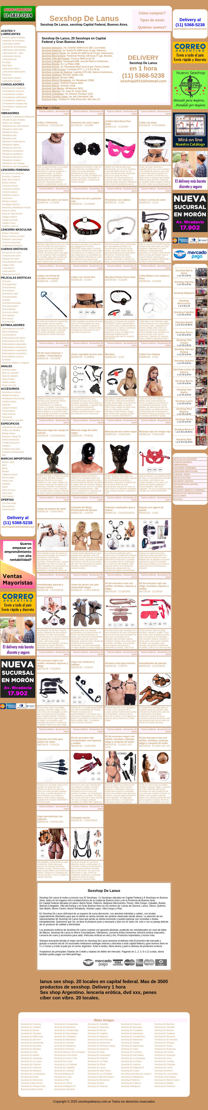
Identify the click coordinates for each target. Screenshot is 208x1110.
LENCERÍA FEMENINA (184, 468)
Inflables (6, 446)
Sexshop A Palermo (130, 1080)
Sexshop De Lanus (84, 18)
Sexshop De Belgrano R (132, 1067)
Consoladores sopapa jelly (14, 103)
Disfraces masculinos (12, 239)
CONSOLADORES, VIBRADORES (182, 463)
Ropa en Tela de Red (12, 213)
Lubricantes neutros (11, 56)
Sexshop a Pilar (61, 1080)
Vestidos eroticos (10, 226)
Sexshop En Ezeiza (130, 1042)
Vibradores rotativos (11, 160)
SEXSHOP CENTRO (183, 481)
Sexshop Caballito (52, 61)
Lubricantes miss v (11, 68)
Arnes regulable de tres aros (87, 354)
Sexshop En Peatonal (165, 1086)
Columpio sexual (80, 817)
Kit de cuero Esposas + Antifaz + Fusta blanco (50, 354)
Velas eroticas (8, 414)
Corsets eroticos (9, 192)
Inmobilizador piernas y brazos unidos (50, 586)
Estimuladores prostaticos (14, 353)
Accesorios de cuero (12, 252)
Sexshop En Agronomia (132, 1046)
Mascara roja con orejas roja (155, 431)
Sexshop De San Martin (132, 1055)
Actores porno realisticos (13, 88)
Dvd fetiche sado (10, 293)
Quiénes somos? (152, 27)
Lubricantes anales (11, 43)
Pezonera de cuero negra (85, 122)
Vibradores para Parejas (13, 120)
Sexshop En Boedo (30, 1030)
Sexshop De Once (163, 1058)
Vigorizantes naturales (12, 420)
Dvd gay (6, 300)
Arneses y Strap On (11, 436)
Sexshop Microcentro (53, 56)
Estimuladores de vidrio (13, 341)
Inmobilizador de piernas (152, 663)
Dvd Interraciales (10, 306)
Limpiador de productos (13, 40)
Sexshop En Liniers (130, 1070)
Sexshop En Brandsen (64, 1027)
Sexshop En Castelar (31, 1027)
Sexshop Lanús (50, 83)
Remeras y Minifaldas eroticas (16, 207)
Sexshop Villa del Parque (55, 58)
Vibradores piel (9, 138)
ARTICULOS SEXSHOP (185, 459)
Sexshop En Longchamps (33, 1074)
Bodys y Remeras (10, 233)
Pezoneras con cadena (117, 200)
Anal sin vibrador (10, 376)
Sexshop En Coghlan (98, 1033)
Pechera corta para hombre (120, 663)
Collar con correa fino (83, 277)
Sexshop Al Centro (29, 1077)
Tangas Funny (9, 223)
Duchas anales (9, 370)
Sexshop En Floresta (64, 1049)
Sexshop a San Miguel (165, 1077)
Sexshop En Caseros (131, 1024)
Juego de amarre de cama (51, 508)
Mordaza (110, 354)
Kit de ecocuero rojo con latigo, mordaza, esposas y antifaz (154, 586)
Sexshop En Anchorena (99, 1042)
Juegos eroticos (9, 408)
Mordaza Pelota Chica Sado (120, 277)
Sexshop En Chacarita (98, 1027)
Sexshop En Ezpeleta (31, 1046)
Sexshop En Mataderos (132, 1077)
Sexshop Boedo (50, 64)
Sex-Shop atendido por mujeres (136, 1074)
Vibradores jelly (9, 135)
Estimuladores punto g (12, 356)
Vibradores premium (11, 148)
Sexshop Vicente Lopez (55, 96)
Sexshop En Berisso (164, 1030)
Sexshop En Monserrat (31, 1080)
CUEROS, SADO (181, 474)
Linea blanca (8, 268)
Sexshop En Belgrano (98, 1036)
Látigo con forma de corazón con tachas (48, 277)
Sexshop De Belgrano (31, 1070)
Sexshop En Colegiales (65, 1036)
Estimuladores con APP (13, 328)
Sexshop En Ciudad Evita (66, 1030)
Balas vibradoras (10, 331)
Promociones (8, 509)
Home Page (42, 107)
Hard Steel (7, 493)
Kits (4, 455)
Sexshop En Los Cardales (100, 1074)
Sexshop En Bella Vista (32, 1036)
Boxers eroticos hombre (13, 236)
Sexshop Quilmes (51, 75)
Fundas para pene (10, 442)
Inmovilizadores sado (12, 262)
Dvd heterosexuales (11, 303)
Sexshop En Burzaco (165, 1024)
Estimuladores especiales (14, 344)
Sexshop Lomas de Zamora (57, 72)
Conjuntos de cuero (11, 255)
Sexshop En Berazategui (66, 1033)
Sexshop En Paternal (98, 1086)
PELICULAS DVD (182, 478)
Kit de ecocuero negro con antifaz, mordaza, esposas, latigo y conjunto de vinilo (120, 739)
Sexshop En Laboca (130, 1064)
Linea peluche (9, 271)
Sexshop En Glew (96, 1052)
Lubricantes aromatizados (14, 47)
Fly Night (6, 62)
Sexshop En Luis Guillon (166, 1074)
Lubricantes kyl (9, 59)
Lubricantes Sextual (11, 81)
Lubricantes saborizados (13, 71)
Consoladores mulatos (12, 94)
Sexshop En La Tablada (65, 1064)
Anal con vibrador (10, 373)
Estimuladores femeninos (14, 347)
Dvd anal (6, 281)
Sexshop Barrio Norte (54, 53)
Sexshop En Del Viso (31, 1039)
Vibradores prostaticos (12, 151)
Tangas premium (10, 220)
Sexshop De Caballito (64, 1067)
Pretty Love (7, 481)
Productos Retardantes (13, 452)
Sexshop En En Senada (166, 1039)
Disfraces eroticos (10, 195)
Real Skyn (7, 65)
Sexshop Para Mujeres (184, 410)
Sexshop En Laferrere (31, 1067)
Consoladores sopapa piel (14, 106)
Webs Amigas (104, 1020)
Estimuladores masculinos (14, 350)
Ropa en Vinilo (9, 210)
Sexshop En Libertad (64, 1070)
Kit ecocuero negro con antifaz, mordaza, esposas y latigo (52, 663)
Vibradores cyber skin (12, 129)
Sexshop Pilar (49, 99)
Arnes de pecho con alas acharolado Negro (85, 586)
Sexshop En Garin (129, 1049)
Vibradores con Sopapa (13, 163)
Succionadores (9, 335)
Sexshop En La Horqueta (133, 1058)
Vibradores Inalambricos (13, 141)
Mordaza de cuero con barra (52, 200)
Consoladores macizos (13, 91)
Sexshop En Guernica (131, 1052)
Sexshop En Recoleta (64, 1089)
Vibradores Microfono (12, 157)
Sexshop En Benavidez (132, 1033)
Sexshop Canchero (164, 1070)
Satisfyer (6, 484)
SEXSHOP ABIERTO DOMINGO (189, 490)
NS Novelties (8, 477)
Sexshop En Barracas (165, 1036)
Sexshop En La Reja (164, 1061)
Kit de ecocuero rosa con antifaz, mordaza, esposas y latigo (120, 586)
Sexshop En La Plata (98, 1061)
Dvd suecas (7, 318)
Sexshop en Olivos (63, 1083)
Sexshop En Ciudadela (132, 1030)
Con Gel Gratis (9, 503)
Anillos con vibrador (11, 123)
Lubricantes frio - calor (12, 53)
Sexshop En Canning (31, 1024)
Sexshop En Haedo (30, 1055)
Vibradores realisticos (12, 154)
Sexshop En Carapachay (66, 1024)
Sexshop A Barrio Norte (32, 1089)
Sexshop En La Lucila (31, 1061)
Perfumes (6, 75)
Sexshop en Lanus (96, 1067)
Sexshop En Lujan (62, 1077)
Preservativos (8, 411)
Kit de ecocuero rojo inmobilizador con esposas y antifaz (86, 740)
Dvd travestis (8, 321)
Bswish (5, 471)
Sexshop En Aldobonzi (64, 1046)
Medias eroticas (9, 201)
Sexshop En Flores (164, 1046)
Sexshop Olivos (50, 85)
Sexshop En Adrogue (31, 1049)
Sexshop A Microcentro (32, 1083)
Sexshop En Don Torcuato (100, 1039)
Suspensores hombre (12, 245)
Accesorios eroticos (11, 392)
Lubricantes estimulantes (14, 50)
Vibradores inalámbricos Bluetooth (18, 116)
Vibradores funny (10, 132)
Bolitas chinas (8, 433)
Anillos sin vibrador (11, 430)
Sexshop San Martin (53, 88)
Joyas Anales (8, 379)
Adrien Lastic (8, 462)
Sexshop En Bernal (97, 1030)
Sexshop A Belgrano (130, 1086)
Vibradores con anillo (12, 427)
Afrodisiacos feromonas (13, 398)
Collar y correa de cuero (152, 200)
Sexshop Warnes (51, 91)
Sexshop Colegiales (53, 94)
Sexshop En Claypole (31, 1033)
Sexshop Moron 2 (184, 429)
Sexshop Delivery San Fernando (69, 1052)
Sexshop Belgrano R (64, 1074)
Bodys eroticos (9, 182)
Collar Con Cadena (149, 354)
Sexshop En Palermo (131, 1083)
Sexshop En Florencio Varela (101, 1046)
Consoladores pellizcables (14, 97)
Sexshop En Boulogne (131, 1027)
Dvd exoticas (8, 290)
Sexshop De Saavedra (31, 1058)
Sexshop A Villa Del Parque (101, 1077)
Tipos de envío (152, 20)
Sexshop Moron (50, 77)
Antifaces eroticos (10, 395)
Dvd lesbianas (9, 309)
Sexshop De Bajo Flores (99, 1070)
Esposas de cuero (10, 259)
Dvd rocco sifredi (10, 312)
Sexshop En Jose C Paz (65, 1058)
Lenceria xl (7, 198)
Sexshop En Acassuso (98, 1049)
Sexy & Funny (8, 490)
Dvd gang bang (9, 297)
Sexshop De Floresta (31, 1064)
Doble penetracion (10, 439)
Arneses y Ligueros (11, 176)
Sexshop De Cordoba (165, 1064)
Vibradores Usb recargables (15, 166)
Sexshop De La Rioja (131, 1061)
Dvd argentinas (9, 284)
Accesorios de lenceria (13, 173)
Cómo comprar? (152, 13)
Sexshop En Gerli (29, 1052)
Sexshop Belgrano (52, 47)
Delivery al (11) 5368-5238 (17, 520)
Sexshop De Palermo (98, 1058)
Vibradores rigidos (10, 144)
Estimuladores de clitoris (13, 338)
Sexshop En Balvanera (65, 1039)
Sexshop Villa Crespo (54, 69)
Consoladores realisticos (13, 100)
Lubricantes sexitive (11, 78)
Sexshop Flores (50, 66)
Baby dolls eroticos (11, 179)
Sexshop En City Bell (165, 1027)
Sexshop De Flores (97, 1064)
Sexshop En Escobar (64, 1042)
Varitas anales (9, 382)
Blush (5, 468)
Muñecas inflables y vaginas (15, 363)
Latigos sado (8, 265)
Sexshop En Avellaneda (32, 1042)
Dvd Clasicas (8, 315)
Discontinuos (8, 506)
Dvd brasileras (9, 287)
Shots (5, 487)
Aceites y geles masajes (13, 37)
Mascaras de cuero (11, 274)
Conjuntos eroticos (11, 189)
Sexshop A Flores (96, 1083)
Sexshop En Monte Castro (167, 1080)
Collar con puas (148, 122)
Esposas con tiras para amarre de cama (50, 740)
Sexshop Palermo (51, 50)
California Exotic (9, 474)
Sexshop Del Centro (164, 1052)
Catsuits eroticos (10, 186)
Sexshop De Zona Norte (65, 1055)
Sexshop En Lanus (163, 1067)
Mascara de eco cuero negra (120, 431)
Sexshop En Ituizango (165, 1055)
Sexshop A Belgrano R (64, 1086)
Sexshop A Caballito (164, 1083)
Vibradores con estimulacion (15, 126)
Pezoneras (7, 417)
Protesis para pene (11, 449)
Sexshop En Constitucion (133, 1036)
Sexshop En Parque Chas (33, 1086)
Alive (4, 465)
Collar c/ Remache (47, 122)
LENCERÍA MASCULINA (185, 471)
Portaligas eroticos (11, 204)
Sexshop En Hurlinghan (99, 1055)
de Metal (6, 359)
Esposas (6, 404)
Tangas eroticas (9, 217)
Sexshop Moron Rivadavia (56, 80)
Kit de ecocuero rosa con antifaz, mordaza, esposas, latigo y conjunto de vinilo (154, 740)
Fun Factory (8, 496)
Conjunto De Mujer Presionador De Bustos (84, 509)
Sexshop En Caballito (98, 1024)
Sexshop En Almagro (165, 1042)
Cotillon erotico (9, 401)
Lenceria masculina (11, 242)
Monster (6, 109)
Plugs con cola (9, 385)
